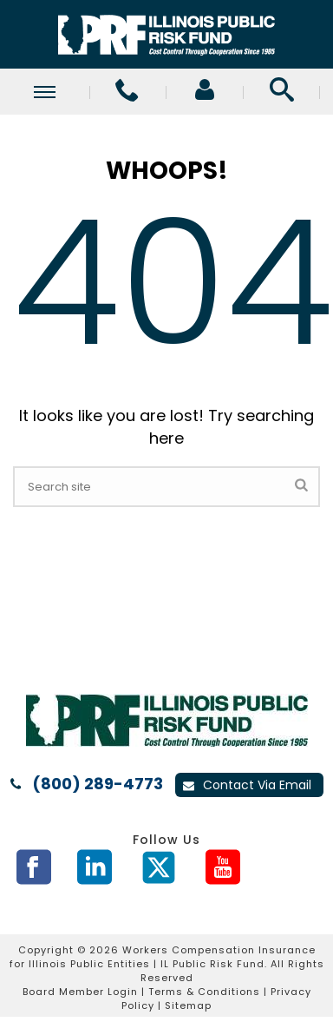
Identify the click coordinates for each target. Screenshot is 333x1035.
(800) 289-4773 (97, 784)
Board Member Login (80, 992)
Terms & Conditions (204, 992)
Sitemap (188, 1005)
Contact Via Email (247, 785)
